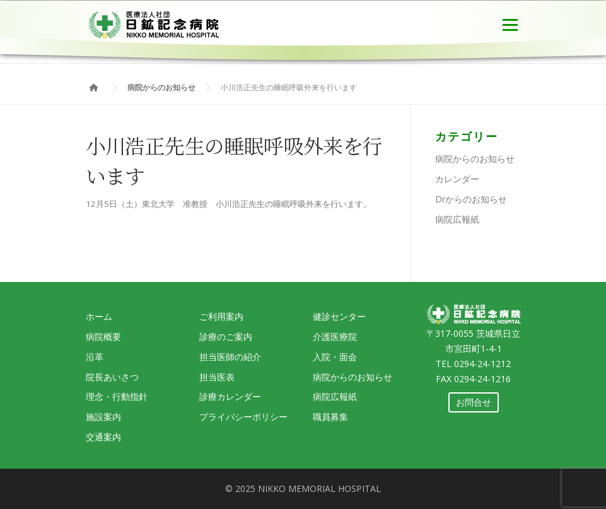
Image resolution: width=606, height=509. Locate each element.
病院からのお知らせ (475, 159)
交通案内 (103, 437)
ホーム (99, 316)
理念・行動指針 (117, 396)
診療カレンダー (230, 396)
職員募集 (330, 417)
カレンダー (457, 179)
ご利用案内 (221, 316)
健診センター (339, 316)
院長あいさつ (112, 377)
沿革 (94, 357)
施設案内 (103, 417)
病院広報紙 (457, 219)
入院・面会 (335, 357)
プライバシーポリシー (243, 417)
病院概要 (103, 336)
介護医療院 (335, 336)
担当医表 (217, 377)
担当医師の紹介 (230, 357)
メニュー (510, 23)
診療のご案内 (225, 336)
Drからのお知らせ (471, 199)
